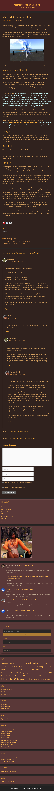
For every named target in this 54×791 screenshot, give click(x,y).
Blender (4, 514)
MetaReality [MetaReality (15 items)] (44, 669)
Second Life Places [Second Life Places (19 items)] (13, 676)
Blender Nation (5, 692)
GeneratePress (39, 788)
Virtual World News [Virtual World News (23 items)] (36, 679)
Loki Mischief (5, 738)
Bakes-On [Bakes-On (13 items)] (45, 663)
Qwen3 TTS (9, 589)
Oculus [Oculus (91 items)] (19, 672)
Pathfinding (8, 239)
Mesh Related (5, 519)
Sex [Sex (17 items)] (47, 676)
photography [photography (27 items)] (27, 673)
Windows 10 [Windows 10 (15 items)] (47, 679)
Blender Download (6, 689)
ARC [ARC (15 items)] (29, 663)
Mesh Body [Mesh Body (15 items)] (27, 669)
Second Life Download (7, 759)
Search (27, 635)
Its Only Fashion (5, 735)
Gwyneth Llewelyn (6, 731)
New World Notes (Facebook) (9, 740)
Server (23, 239)
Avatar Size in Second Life (27, 565)
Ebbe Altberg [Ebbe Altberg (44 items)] (38, 667)
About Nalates (6, 509)
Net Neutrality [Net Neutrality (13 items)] (50, 669)
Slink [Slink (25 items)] (5, 679)
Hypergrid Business (6, 719)
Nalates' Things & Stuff (27, 4)
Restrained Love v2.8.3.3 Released (15, 244)
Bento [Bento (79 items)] (4, 666)
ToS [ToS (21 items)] (8, 679)
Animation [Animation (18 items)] (20, 663)
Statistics (4, 521)
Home (3, 507)
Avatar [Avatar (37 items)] (40, 663)
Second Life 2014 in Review (24, 589)
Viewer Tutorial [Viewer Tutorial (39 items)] (25, 679)
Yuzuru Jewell (5, 747)
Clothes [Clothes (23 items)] (9, 667)
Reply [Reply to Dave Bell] (6, 309)
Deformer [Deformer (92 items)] (17, 666)
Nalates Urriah (10, 600)
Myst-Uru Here (5, 706)
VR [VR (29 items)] (43, 679)
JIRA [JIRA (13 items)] (13, 669)
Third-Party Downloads (7, 761)
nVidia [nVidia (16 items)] (14, 673)
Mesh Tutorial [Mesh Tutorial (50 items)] (35, 669)
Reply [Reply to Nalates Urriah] (7, 331)
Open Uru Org (5, 708)
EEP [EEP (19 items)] (44, 667)
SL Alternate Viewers (7, 744)
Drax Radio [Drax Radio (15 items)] (29, 667)
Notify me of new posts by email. (14, 487)
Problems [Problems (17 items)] (39, 673)
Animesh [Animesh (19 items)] (25, 663)
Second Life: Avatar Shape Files (28, 600)
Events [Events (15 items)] (46, 667)
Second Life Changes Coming (18, 431)
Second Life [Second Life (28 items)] (5, 676)
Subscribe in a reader (8, 781)
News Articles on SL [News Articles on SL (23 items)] (7, 673)
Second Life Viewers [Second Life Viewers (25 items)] (40, 676)
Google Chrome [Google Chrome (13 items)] (9, 669)
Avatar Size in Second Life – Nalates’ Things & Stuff (22, 576)
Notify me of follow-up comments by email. (18, 483)
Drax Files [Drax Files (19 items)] (24, 667)
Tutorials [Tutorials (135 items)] (15, 678)
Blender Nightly (5, 694)
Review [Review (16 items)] (43, 673)
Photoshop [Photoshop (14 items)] (34, 673)
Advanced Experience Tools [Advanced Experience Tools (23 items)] (9, 663)
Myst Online (4, 704)
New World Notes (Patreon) (9, 742)
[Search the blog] (27, 631)
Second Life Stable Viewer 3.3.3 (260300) (17, 241)
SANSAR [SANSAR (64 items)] (48, 672)
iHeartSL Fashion (6, 733)
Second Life (16, 239)
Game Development (7, 516)
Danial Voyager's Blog (7, 729)
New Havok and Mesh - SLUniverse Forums (23, 438)
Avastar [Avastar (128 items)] (34, 663)
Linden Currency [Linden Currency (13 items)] (17, 669)
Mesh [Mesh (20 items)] (22, 670)
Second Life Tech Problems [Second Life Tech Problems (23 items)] (26, 676)
